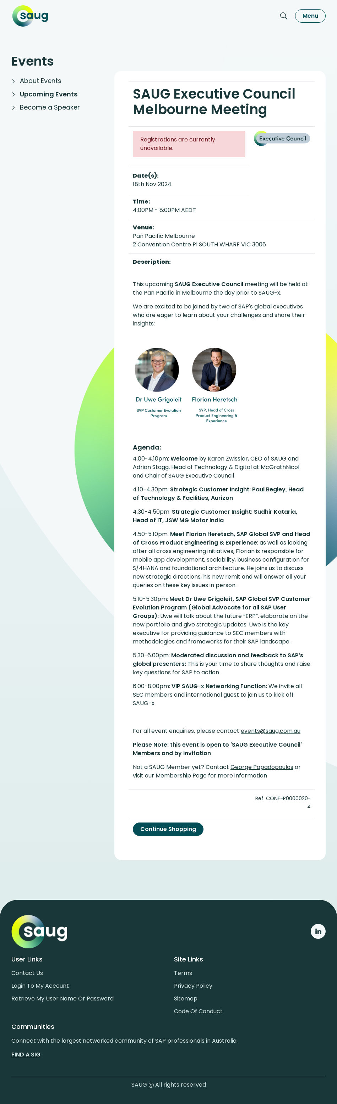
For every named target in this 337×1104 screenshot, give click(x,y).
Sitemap (185, 998)
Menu (310, 16)
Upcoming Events (48, 94)
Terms (183, 973)
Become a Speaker (50, 107)
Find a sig (25, 1054)
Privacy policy (193, 986)
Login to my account (40, 986)
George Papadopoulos (261, 767)
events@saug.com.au (270, 731)
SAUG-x (269, 293)
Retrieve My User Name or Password (62, 998)
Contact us (27, 973)
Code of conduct (198, 1011)
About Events (40, 80)
